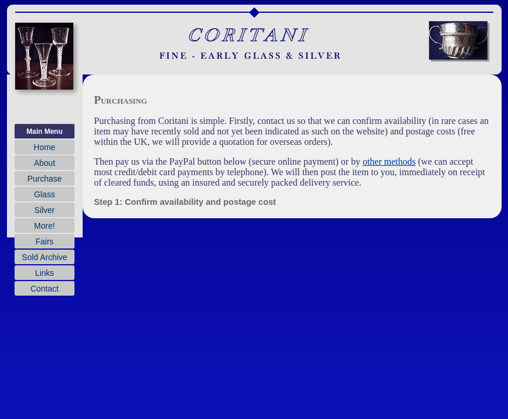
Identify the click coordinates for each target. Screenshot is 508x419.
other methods (389, 161)
